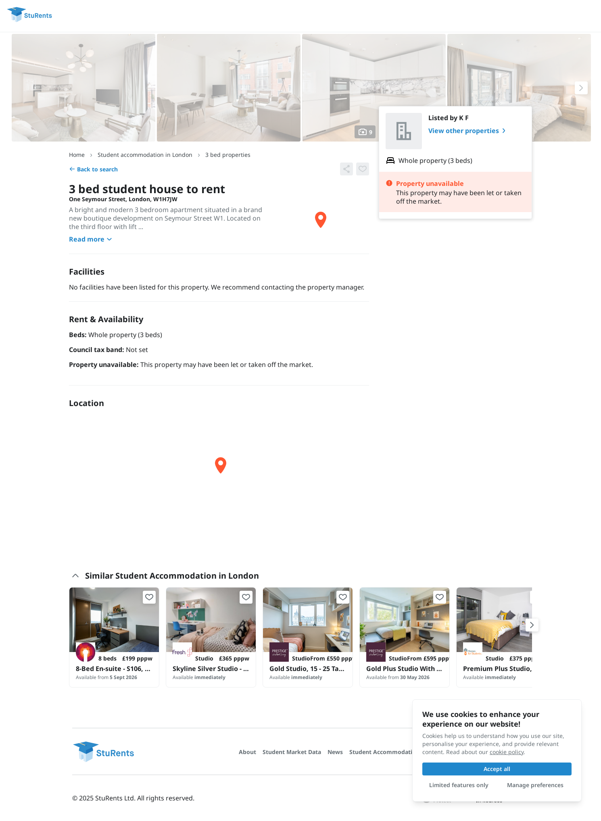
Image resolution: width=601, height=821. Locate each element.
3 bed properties (227, 154)
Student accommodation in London (145, 154)
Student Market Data (292, 752)
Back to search (93, 169)
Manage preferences (535, 785)
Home (77, 154)
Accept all (497, 769)
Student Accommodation (384, 752)
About (247, 752)
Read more (91, 239)
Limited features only (458, 785)
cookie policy (507, 752)
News (335, 752)
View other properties (468, 130)
